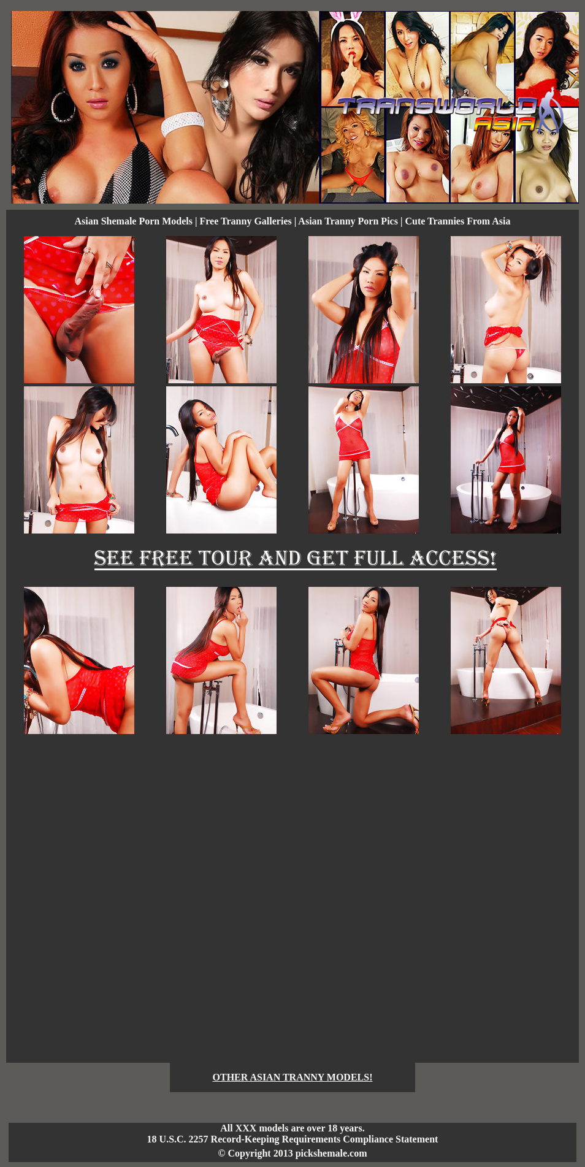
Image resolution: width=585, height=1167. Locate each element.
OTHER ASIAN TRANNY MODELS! (293, 1077)
